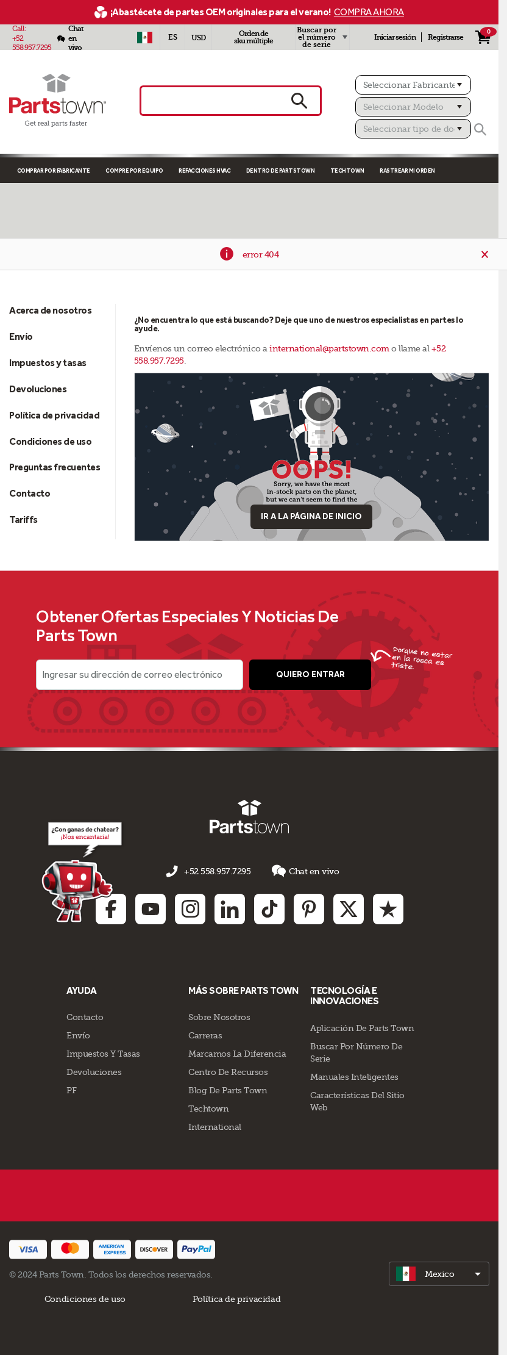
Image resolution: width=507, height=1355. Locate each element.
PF (71, 1090)
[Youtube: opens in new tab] (150, 908)
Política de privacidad (54, 415)
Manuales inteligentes (354, 1077)
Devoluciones (37, 389)
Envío (21, 336)
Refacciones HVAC (204, 170)
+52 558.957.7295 (31, 43)
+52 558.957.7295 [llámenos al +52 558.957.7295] (217, 871)
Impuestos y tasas (48, 362)
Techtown (208, 1108)
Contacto (29, 493)
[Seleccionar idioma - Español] (172, 37)
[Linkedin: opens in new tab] (229, 908)
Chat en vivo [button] (305, 871)
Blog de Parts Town (227, 1090)
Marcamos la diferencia (237, 1053)
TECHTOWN (347, 170)
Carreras (205, 1035)
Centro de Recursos (228, 1072)
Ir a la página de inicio (311, 516)
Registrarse (445, 37)
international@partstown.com (329, 348)
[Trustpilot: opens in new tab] (388, 908)
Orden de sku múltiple (253, 37)
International (214, 1127)
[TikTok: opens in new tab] (269, 908)
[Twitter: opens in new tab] (348, 908)
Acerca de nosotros (50, 310)
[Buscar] (480, 129)
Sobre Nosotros (219, 1017)
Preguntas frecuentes (54, 467)
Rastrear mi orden (407, 170)
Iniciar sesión (395, 37)
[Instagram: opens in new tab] (190, 908)
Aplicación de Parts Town (362, 1028)
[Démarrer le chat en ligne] (83, 871)
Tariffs (23, 519)
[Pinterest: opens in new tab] (309, 908)
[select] (439, 1274)
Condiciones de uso (50, 441)
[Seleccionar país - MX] (144, 37)
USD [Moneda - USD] (198, 38)
